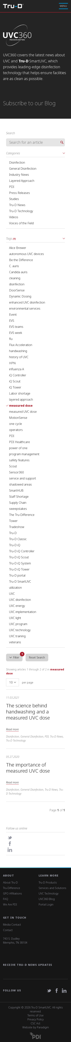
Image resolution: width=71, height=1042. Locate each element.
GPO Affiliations (12, 893)
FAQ (5, 899)
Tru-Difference (11, 888)
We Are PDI (10, 904)
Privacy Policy (35, 1019)
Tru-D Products (48, 882)
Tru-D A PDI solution (13, 6)
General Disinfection (31, 736)
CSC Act (35, 1023)
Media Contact (12, 924)
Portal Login (46, 904)
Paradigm (43, 1027)
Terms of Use (35, 1015)
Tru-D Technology (16, 740)
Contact (8, 930)
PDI (47, 736)
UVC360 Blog (47, 899)
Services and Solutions (52, 888)
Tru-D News (56, 736)
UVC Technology (49, 893)
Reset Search (37, 657)
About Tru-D (10, 882)
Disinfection (12, 736)
